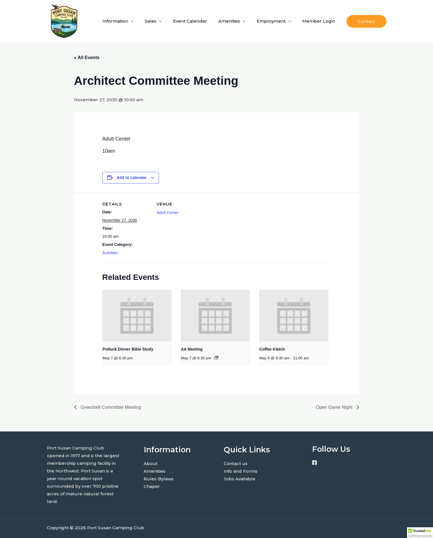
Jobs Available (239, 478)
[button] (366, 21)
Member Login (318, 21)
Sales (150, 21)
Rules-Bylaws (159, 478)
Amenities (229, 21)
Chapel (152, 486)
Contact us (235, 463)
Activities (110, 252)
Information (115, 21)
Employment (271, 21)
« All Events (87, 57)
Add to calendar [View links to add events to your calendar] (132, 177)
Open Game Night (335, 407)
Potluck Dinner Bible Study (128, 349)
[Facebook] (314, 462)
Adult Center (168, 212)
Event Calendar (190, 21)
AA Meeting (192, 349)
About (151, 463)
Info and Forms (240, 471)
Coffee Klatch (272, 349)
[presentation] (137, 316)
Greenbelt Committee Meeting (110, 407)
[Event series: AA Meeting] (216, 357)
